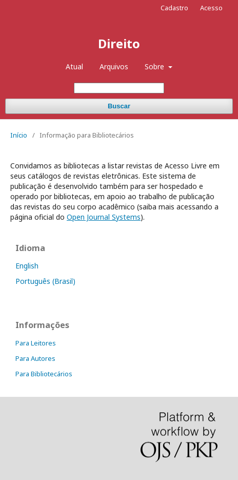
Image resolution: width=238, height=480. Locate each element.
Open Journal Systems (104, 217)
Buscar (119, 106)
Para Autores (35, 358)
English (26, 266)
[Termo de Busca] (119, 88)
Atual (74, 66)
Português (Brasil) (45, 281)
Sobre (155, 66)
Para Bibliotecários (43, 373)
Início (18, 135)
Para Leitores (35, 343)
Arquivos (114, 66)
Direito (119, 43)
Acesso (211, 7)
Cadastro (174, 7)
